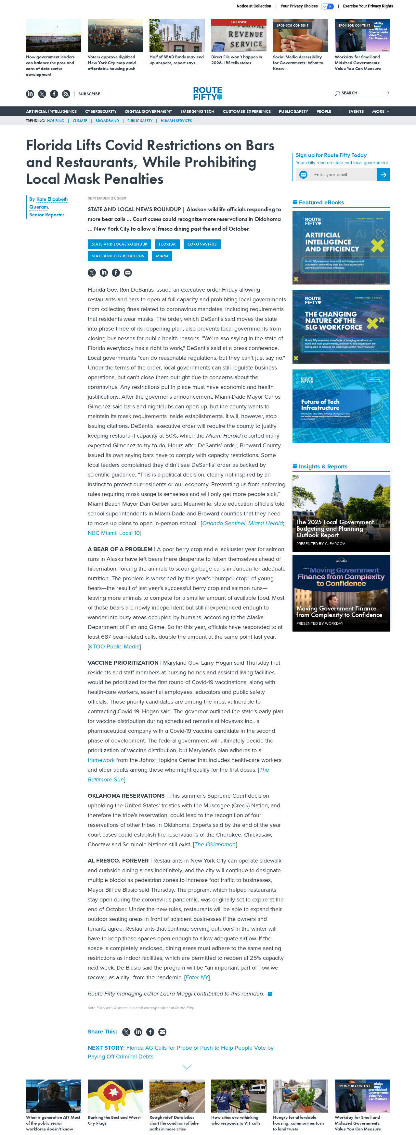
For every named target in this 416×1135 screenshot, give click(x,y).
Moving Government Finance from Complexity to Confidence (339, 611)
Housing (55, 120)
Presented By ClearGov (320, 544)
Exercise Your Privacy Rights (368, 6)
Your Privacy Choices (307, 6)
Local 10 (129, 533)
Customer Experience (247, 111)
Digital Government (148, 111)
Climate (80, 120)
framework (101, 760)
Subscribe (89, 94)
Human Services (176, 120)
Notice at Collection (254, 6)
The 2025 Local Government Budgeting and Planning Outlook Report (335, 528)
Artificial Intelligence (51, 111)
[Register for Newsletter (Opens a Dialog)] (383, 174)
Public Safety (293, 111)
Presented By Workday (320, 623)
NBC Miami (102, 533)
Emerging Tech (197, 111)
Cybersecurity (101, 111)
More (381, 111)
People (324, 111)
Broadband (107, 120)
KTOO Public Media (114, 646)
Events (356, 111)
